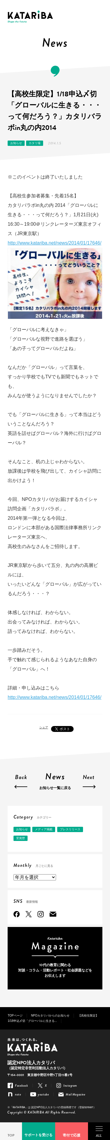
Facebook (16, 914)
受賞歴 (20, 838)
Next (89, 777)
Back (21, 777)
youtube (43, 1094)
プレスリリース (70, 829)
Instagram (41, 914)
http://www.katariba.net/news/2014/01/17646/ (54, 242)
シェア (43, 727)
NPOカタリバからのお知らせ (50, 1015)
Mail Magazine (53, 914)
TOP (11, 1135)
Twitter (29, 914)
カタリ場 (34, 143)
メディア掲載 (44, 829)
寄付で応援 (71, 1135)
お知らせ (16, 143)
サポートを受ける (38, 1135)
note (18, 1094)
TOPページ (15, 1015)
